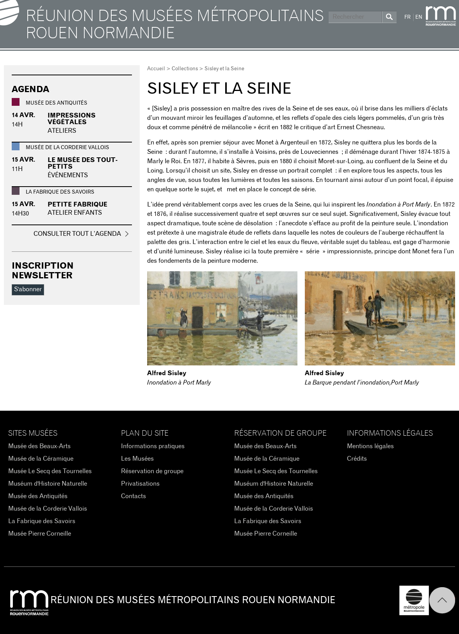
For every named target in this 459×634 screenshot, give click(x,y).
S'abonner (28, 289)
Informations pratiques (153, 446)
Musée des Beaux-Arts (39, 446)
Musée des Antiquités (38, 496)
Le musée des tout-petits (82, 163)
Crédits (357, 459)
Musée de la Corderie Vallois (47, 509)
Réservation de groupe (152, 471)
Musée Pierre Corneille (39, 534)
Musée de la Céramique (40, 459)
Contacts (133, 496)
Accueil (156, 68)
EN (418, 17)
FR (407, 17)
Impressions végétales (72, 119)
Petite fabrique (77, 204)
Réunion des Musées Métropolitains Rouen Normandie (175, 25)
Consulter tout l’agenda (77, 234)
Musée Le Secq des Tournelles (50, 471)
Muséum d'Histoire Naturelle (47, 484)
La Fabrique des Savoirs (41, 521)
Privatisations (140, 484)
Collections (185, 68)
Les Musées (137, 459)
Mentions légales (370, 446)
